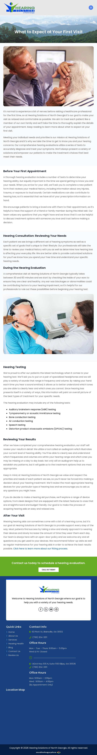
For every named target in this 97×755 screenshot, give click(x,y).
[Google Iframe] (27, 717)
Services (11, 639)
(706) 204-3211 (38, 637)
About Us (12, 636)
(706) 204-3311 (38, 667)
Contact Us (13, 651)
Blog (9, 647)
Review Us (12, 655)
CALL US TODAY (48, 570)
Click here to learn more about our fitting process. (40, 548)
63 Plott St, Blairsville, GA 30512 (46, 631)
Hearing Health (15, 643)
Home (10, 632)
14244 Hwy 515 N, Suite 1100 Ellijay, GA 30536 (52, 663)
